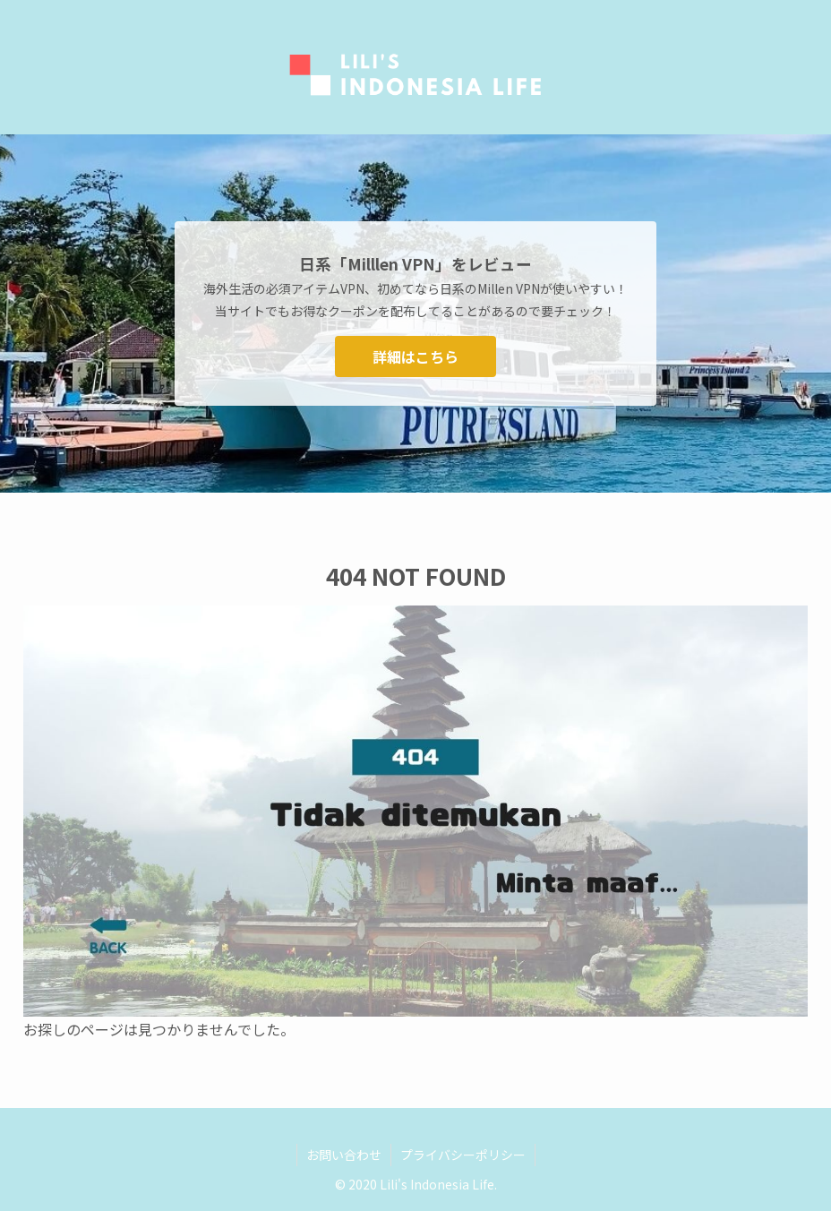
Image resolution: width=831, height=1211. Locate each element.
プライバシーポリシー (463, 1155)
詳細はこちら (415, 356)
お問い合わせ (343, 1155)
